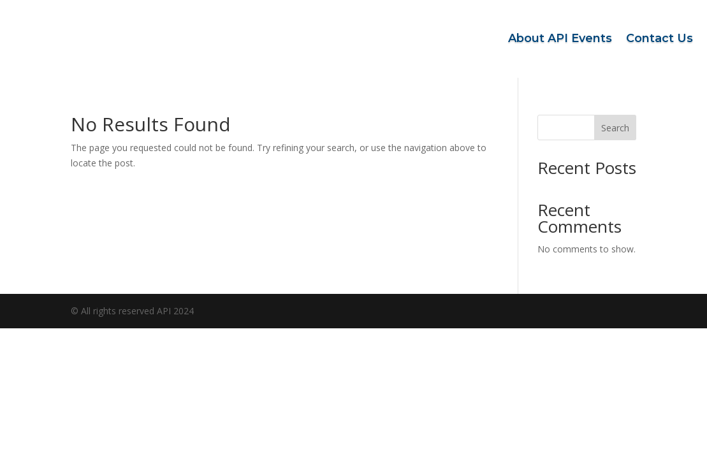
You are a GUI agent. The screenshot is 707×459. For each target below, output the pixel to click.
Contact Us (659, 38)
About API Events (560, 38)
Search (615, 128)
